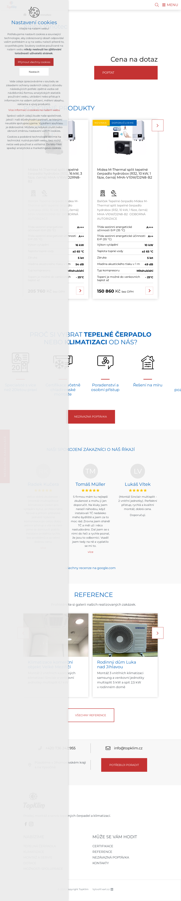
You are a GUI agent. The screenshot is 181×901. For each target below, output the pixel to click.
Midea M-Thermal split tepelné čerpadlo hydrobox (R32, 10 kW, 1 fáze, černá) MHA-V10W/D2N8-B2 (124, 173)
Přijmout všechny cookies (34, 62)
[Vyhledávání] (157, 5)
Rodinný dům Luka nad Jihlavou (116, 664)
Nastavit (34, 71)
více (90, 552)
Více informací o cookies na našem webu (34, 110)
